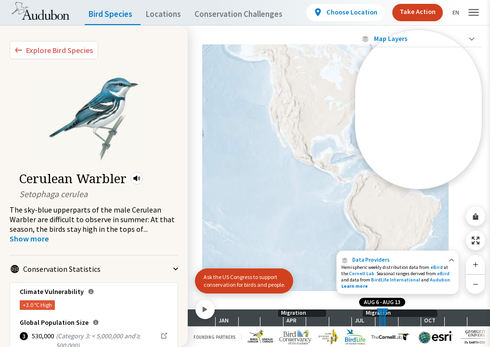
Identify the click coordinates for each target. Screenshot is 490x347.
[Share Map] (475, 216)
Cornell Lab (361, 273)
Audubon (440, 280)
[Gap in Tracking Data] (418, 143)
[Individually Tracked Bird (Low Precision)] (418, 122)
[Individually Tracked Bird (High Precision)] (418, 97)
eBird (436, 267)
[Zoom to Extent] (475, 240)
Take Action (416, 11)
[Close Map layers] (418, 39)
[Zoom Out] (475, 284)
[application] (245, 173)
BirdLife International (395, 280)
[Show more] (29, 238)
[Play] (205, 309)
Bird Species (113, 14)
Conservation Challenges (254, 14)
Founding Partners (214, 337)
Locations (172, 14)
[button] (136, 178)
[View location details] (347, 12)
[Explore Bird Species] (54, 50)
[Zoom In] (475, 264)
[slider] (379, 317)
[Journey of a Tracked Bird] (418, 160)
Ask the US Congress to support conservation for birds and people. (240, 277)
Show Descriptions (418, 191)
